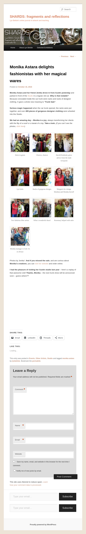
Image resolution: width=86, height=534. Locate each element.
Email (19, 440)
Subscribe (67, 496)
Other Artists (41, 358)
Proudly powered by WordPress (43, 525)
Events (32, 358)
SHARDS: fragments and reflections (39, 16)
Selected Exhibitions (45, 48)
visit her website (41, 264)
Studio (30, 96)
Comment (20, 389)
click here (20, 126)
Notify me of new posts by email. (29, 471)
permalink (36, 361)
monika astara (68, 358)
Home (12, 48)
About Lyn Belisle (26, 48)
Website (18, 454)
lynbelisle (16, 361)
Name (19, 426)
